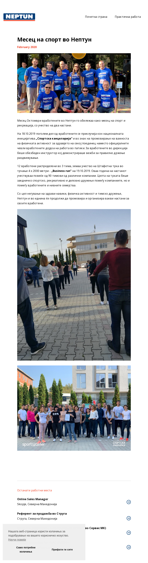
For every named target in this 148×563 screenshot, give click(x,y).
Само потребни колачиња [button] (25, 549)
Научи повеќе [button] (17, 539)
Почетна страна (96, 17)
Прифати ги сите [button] (62, 549)
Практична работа (128, 17)
